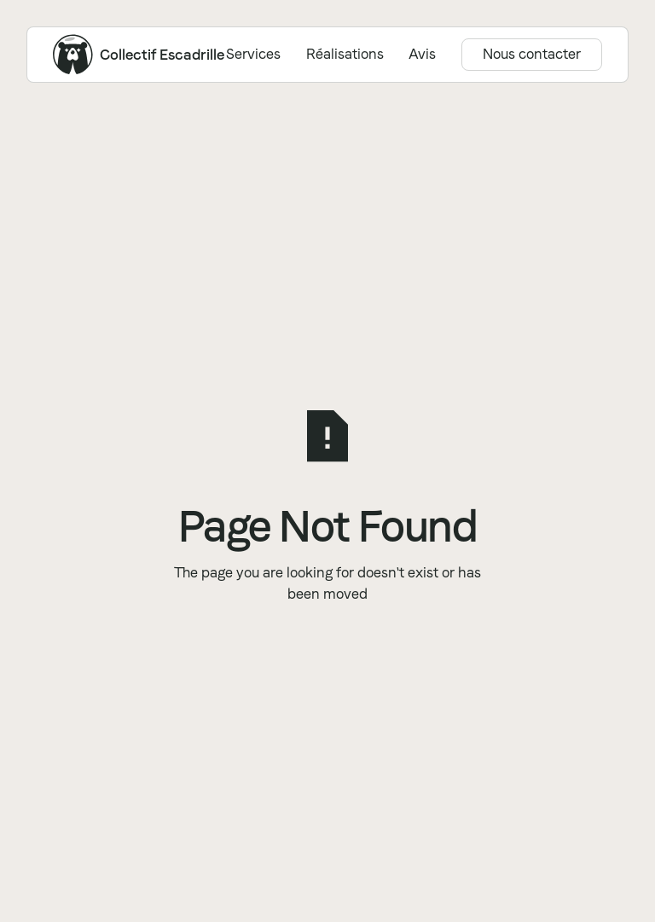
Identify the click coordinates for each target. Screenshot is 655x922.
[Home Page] (73, 54)
